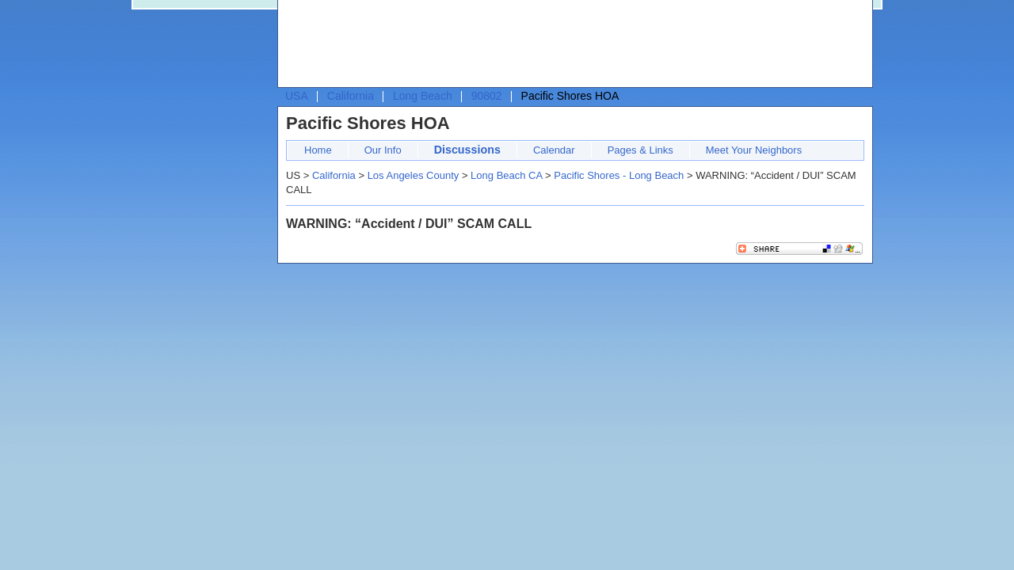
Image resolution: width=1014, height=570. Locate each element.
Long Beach (422, 95)
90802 (486, 95)
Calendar (554, 150)
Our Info (383, 150)
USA (296, 95)
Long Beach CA (506, 175)
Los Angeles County (413, 175)
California (350, 95)
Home (318, 150)
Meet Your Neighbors (754, 150)
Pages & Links (640, 150)
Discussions (467, 149)
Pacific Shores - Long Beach (619, 175)
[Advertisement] (571, 44)
